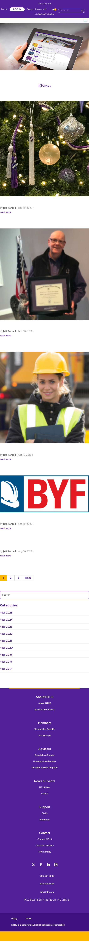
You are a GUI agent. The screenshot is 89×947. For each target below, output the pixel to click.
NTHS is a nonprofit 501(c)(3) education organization (38, 925)
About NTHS (44, 697)
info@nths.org (47, 892)
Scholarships (44, 735)
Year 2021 (6, 641)
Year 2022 (6, 634)
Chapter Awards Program (44, 768)
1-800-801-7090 (44, 14)
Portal (4, 9)
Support (44, 807)
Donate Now (44, 4)
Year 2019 (6, 655)
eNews (44, 794)
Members (44, 723)
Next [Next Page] (28, 578)
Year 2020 (6, 648)
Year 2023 (6, 627)
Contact (44, 833)
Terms (28, 919)
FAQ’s (44, 813)
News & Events (44, 781)
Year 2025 (6, 613)
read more (5, 212)
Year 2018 (6, 662)
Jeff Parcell (9, 207)
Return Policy (44, 852)
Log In (17, 9)
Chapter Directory (44, 846)
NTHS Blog (44, 787)
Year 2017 (6, 669)
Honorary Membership (44, 761)
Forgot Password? (37, 9)
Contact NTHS (44, 839)
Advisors (44, 749)
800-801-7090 (47, 876)
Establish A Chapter (45, 755)
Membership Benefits (44, 729)
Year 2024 (6, 620)
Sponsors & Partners (44, 710)
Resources (44, 820)
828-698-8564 (47, 884)
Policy (14, 919)
